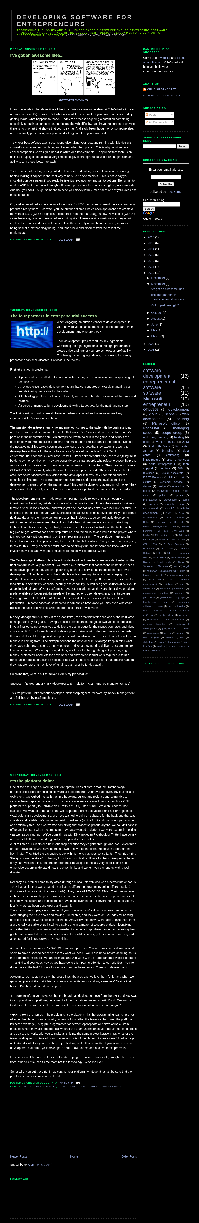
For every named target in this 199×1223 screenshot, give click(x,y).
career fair (155, 579)
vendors (160, 646)
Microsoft (152, 398)
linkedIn (181, 606)
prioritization (150, 499)
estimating (173, 455)
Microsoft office (166, 423)
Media (146, 535)
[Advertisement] (41, 278)
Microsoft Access (164, 535)
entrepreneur (69, 1086)
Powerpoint (149, 548)
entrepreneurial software (102, 1086)
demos (147, 486)
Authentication (150, 517)
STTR (170, 553)
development (46, 1086)
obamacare (153, 619)
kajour (167, 602)
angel (186, 566)
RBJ (162, 548)
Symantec (148, 566)
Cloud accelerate (172, 473)
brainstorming (168, 571)
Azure (168, 517)
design (162, 486)
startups (153, 504)
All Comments (156, 122)
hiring (176, 490)
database (168, 584)
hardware (162, 490)
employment (149, 593)
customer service (171, 481)
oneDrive (180, 619)
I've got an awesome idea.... (37, 55)
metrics (172, 610)
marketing (158, 610)
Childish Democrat (161, 89)
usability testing (174, 504)
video (172, 646)
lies (170, 606)
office (146, 441)
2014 (151, 249)
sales (186, 499)
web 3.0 (169, 508)
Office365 (150, 409)
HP (171, 477)
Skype (146, 562)
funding (179, 437)
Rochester (151, 428)
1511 (168, 513)
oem (167, 619)
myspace (184, 615)
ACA (181, 513)
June (154, 324)
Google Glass (161, 526)
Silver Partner (178, 557)
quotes (185, 628)
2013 (151, 255)
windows (156, 650)
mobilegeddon (166, 615)
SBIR (159, 553)
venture (165, 468)
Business (148, 473)
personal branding (154, 624)
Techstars (163, 566)
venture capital (166, 441)
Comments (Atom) (40, 1164)
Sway (181, 562)
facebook (179, 593)
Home (74, 1156)
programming (169, 628)
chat (171, 579)
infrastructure (151, 459)
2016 (151, 237)
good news (149, 597)
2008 (151, 349)
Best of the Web (159, 446)
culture (28, 1086)
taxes (161, 642)
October (157, 312)
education (178, 486)
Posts (151, 114)
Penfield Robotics (174, 544)
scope (170, 414)
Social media (163, 562)
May (154, 330)
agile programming (155, 437)
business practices (179, 575)
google (147, 490)
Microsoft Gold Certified (172, 539)
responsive (153, 633)
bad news (152, 571)
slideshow (148, 642)
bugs (182, 571)
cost (181, 477)
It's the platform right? (32, 781)
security (181, 633)
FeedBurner (175, 191)
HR (175, 526)
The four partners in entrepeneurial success (53, 316)
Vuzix (176, 566)
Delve (146, 522)
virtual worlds (151, 508)
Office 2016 (150, 544)
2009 (151, 343)
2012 (151, 261)
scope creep (172, 433)
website (165, 57)
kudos (160, 606)
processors (170, 499)
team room (174, 642)
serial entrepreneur (162, 464)
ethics (165, 593)
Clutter (180, 517)
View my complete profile (163, 95)
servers (170, 637)
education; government (172, 588)
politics (163, 495)
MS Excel (163, 531)
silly (182, 637)
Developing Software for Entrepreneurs (75, 20)
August (156, 318)
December (158, 278)
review (167, 633)
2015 (151, 243)
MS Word (179, 531)
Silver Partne (159, 557)
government (166, 597)
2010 (151, 272)
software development (156, 373)
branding (168, 450)
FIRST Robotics (153, 477)
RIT (171, 548)
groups (181, 597)
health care (149, 602)
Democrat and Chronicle (170, 522)
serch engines (151, 637)
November (158, 284)
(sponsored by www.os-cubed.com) (96, 35)
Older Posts (129, 1156)
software (152, 393)
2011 (151, 266)
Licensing (181, 419)
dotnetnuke (149, 588)
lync (145, 610)
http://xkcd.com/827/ (73, 100)
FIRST (146, 526)
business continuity (153, 575)
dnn (182, 584)
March (155, 336)
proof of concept (178, 459)
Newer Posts (18, 1156)
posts (179, 495)
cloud (153, 414)
